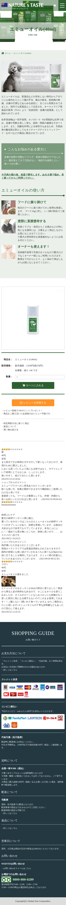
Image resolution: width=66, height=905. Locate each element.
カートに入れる (35, 385)
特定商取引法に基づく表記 (16, 423)
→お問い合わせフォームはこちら (16, 868)
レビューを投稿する (34, 402)
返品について (10, 426)
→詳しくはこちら (9, 670)
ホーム (7, 53)
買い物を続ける (11, 430)
